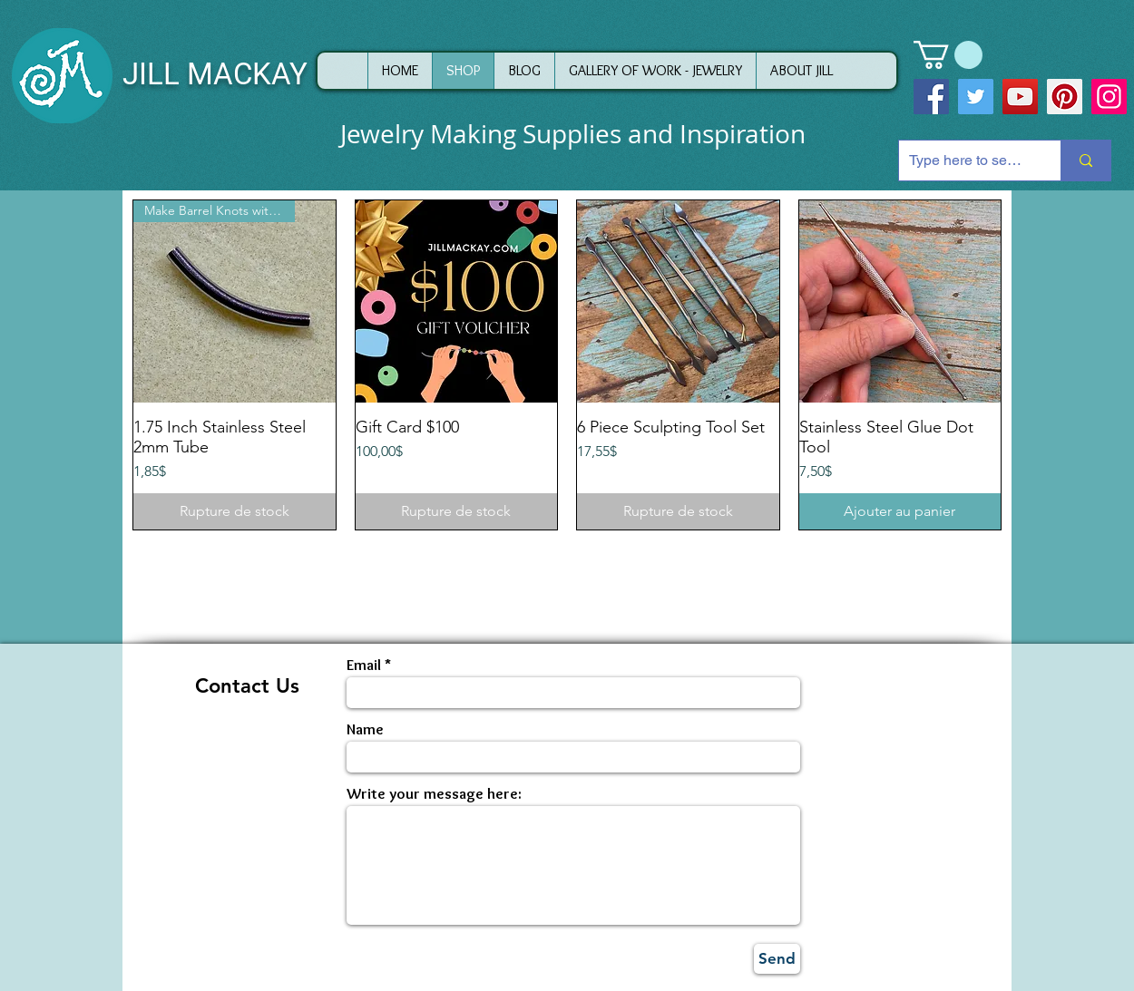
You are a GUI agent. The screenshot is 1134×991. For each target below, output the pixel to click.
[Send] (777, 959)
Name (365, 729)
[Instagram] (1109, 96)
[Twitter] (975, 96)
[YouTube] (1020, 96)
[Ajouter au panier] (900, 511)
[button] (948, 55)
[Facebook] (931, 96)
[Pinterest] (1064, 96)
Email (364, 665)
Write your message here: (434, 794)
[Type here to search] (965, 160)
